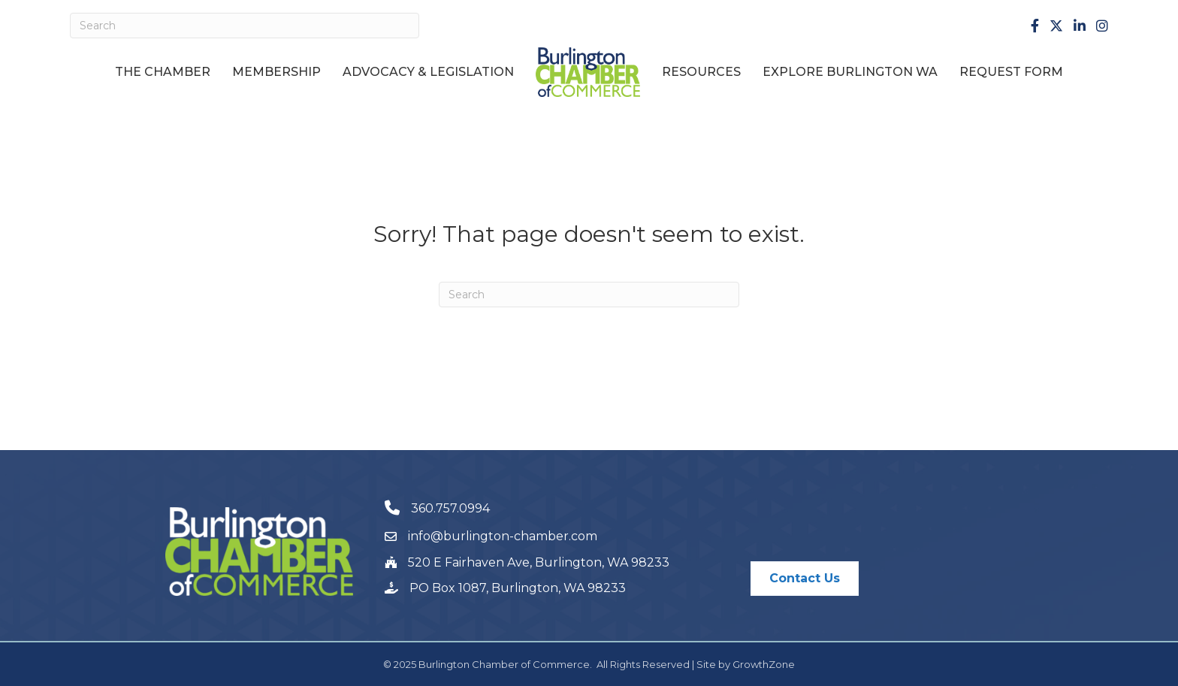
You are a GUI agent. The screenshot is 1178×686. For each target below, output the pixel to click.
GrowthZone (763, 664)
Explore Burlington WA (850, 72)
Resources (701, 72)
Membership (276, 72)
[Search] (244, 25)
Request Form (1011, 72)
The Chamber (162, 72)
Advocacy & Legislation (428, 72)
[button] (805, 578)
